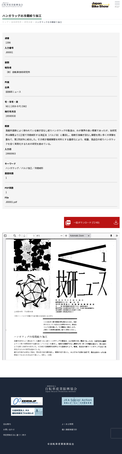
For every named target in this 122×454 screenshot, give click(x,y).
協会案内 (7, 424)
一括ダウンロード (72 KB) (86, 222)
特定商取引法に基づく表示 (14, 434)
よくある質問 (67, 424)
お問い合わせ (9, 429)
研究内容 (28, 22)
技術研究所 (16, 22)
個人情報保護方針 (69, 429)
